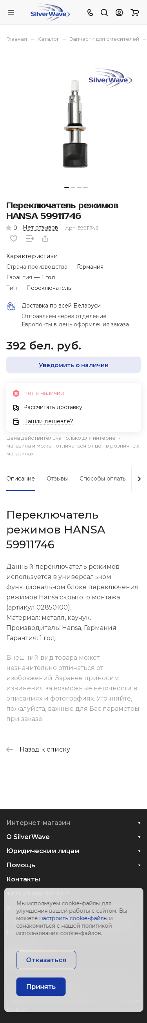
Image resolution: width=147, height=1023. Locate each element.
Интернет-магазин (38, 822)
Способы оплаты (103, 478)
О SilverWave (28, 837)
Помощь (20, 865)
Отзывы (57, 478)
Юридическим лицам (42, 851)
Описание (20, 478)
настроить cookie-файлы (73, 918)
